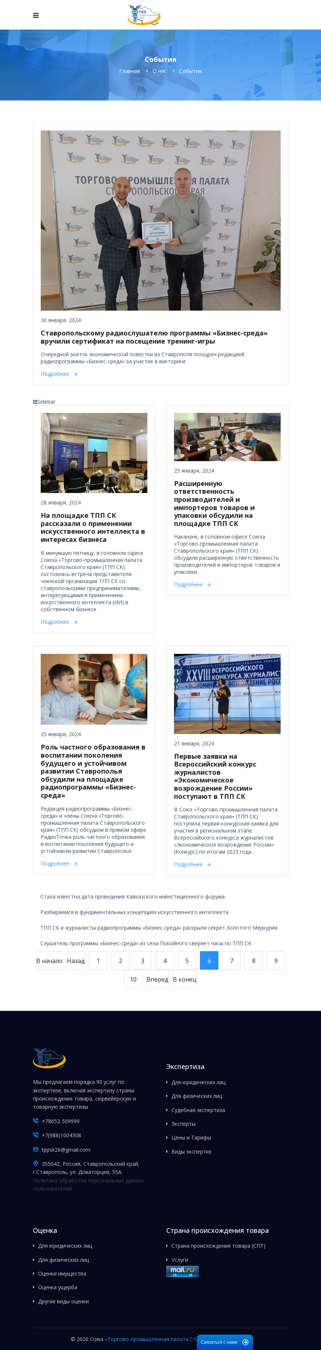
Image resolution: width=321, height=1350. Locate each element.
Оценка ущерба (57, 1287)
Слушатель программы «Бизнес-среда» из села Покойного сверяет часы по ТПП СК (145, 943)
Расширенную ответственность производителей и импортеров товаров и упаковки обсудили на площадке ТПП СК (214, 503)
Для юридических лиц (198, 1082)
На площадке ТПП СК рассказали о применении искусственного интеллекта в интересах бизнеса (93, 527)
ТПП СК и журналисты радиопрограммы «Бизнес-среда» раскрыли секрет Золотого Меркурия (158, 927)
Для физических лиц (196, 1095)
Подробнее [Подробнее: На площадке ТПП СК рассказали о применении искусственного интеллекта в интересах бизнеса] (55, 621)
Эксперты (183, 1123)
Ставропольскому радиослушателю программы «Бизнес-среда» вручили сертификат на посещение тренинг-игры (154, 336)
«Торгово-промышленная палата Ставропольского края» (177, 1339)
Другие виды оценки (63, 1301)
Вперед (157, 979)
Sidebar (44, 401)
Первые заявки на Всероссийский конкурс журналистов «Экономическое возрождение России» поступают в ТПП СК (215, 776)
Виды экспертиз (191, 1151)
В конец (185, 979)
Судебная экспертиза (198, 1110)
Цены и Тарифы (191, 1137)
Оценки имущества (62, 1273)
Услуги (179, 1259)
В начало (49, 961)
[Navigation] (36, 15)
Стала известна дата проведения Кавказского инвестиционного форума (132, 896)
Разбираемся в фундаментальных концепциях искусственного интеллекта (134, 912)
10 (133, 979)
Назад (76, 961)
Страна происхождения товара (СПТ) (218, 1245)
